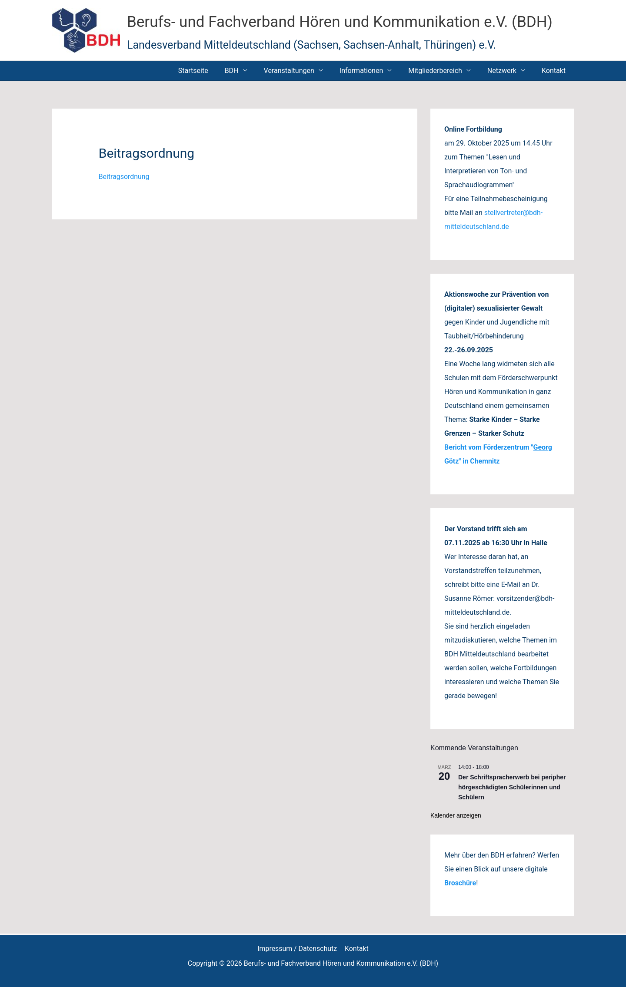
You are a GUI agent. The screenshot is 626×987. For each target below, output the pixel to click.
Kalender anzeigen (455, 815)
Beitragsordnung (124, 176)
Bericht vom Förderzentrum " (489, 447)
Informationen (370, 70)
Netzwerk (505, 70)
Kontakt (555, 70)
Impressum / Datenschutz (297, 948)
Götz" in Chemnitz (472, 461)
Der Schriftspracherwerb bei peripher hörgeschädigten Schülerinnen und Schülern (512, 787)
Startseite (210, 70)
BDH (246, 70)
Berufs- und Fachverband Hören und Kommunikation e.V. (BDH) (340, 22)
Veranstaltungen (301, 70)
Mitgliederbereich (442, 70)
